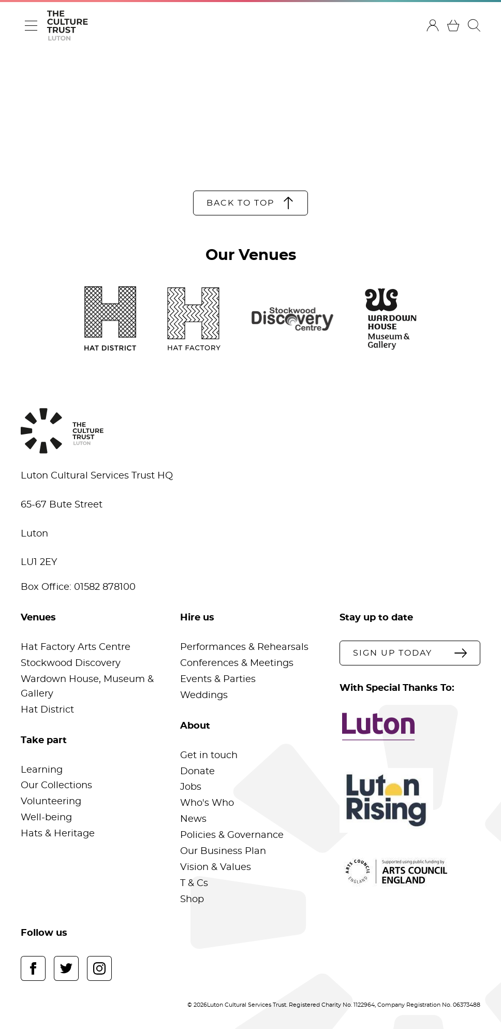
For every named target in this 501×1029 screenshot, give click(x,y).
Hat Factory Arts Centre (75, 647)
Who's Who (207, 803)
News (193, 819)
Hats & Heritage (58, 833)
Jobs (190, 787)
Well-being (46, 817)
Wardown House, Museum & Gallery (87, 687)
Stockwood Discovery (71, 663)
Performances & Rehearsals (244, 647)
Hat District (47, 710)
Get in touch (209, 755)
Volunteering (51, 801)
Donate (197, 771)
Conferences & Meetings (236, 663)
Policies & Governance (232, 835)
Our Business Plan (223, 851)
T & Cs (194, 883)
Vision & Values (215, 867)
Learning (42, 770)
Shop (192, 899)
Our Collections (56, 785)
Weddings (204, 695)
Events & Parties (218, 679)
